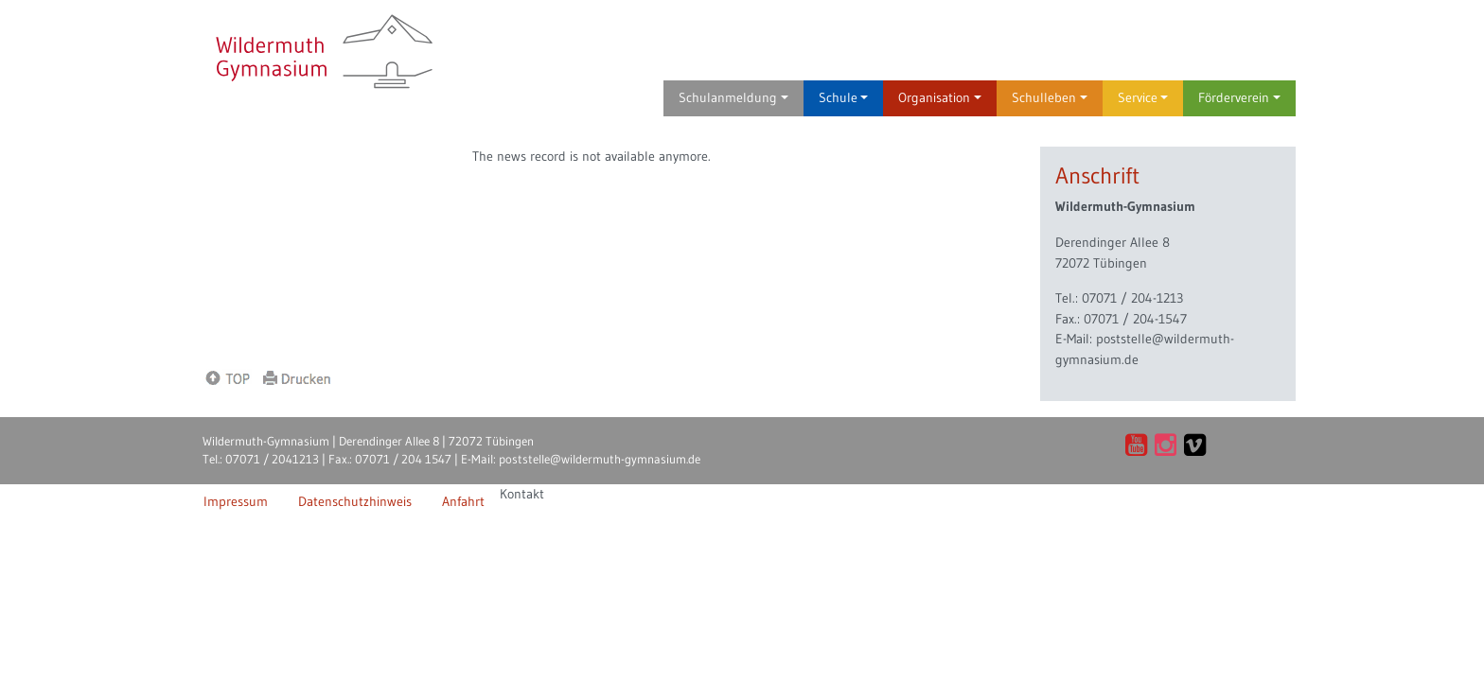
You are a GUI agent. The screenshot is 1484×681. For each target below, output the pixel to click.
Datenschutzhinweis (355, 501)
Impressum (235, 501)
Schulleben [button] (1049, 97)
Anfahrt (463, 501)
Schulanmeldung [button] (733, 97)
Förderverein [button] (1239, 97)
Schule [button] (844, 97)
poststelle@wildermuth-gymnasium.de (599, 458)
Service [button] (1143, 97)
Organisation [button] (939, 97)
